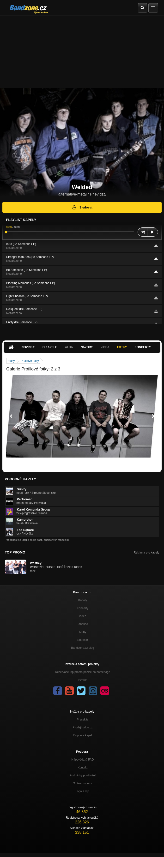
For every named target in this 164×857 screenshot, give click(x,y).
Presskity (83, 719)
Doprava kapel (82, 735)
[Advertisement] (82, 51)
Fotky (122, 347)
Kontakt (83, 767)
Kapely (82, 600)
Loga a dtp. (82, 791)
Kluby (82, 632)
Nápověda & (82, 759)
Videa (105, 347)
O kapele (50, 347)
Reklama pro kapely (146, 552)
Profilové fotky (30, 361)
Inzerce (82, 680)
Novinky (28, 347)
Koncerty (143, 347)
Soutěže (82, 640)
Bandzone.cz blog (82, 647)
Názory (87, 347)
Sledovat (82, 207)
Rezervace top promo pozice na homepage (82, 672)
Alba (69, 347)
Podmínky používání (83, 775)
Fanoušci (83, 624)
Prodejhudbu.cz (82, 727)
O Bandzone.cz (82, 783)
